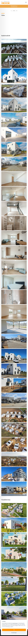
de (14, 10)
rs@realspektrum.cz (14, 5)
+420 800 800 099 (14, 6)
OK (14, 629)
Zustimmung (14, 623)
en (16, 10)
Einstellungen (14, 632)
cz (11, 10)
